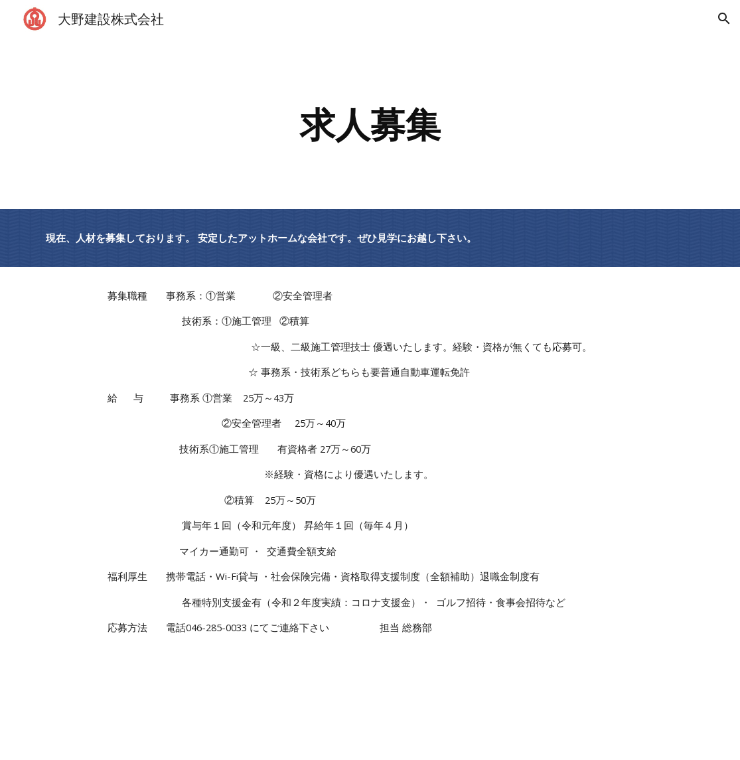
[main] (370, 123)
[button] (724, 19)
